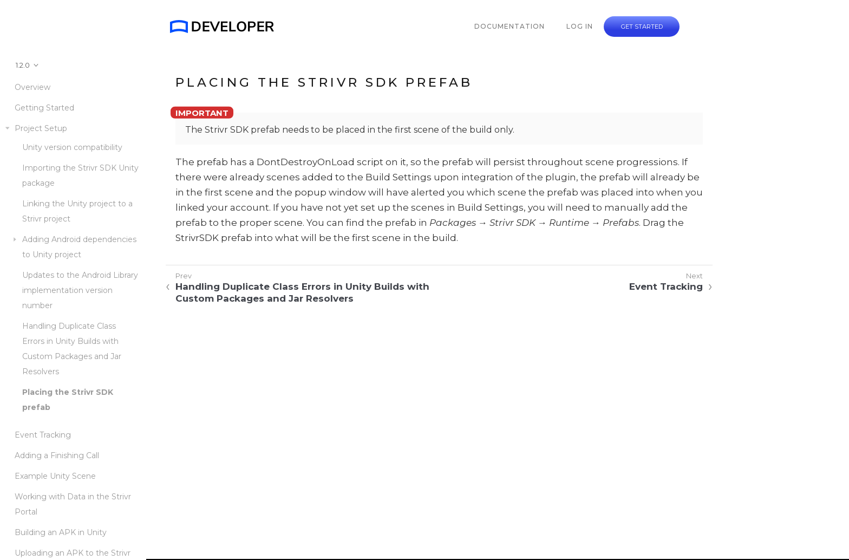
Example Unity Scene (55, 476)
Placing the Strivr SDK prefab (67, 399)
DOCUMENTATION (509, 26)
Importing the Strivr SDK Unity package (80, 175)
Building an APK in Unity (61, 532)
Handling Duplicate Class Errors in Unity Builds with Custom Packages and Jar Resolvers (71, 348)
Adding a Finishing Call (57, 455)
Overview (32, 87)
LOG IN (579, 26)
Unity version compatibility (72, 147)
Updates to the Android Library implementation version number (80, 290)
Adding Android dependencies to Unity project (79, 247)
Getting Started (44, 108)
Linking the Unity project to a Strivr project (77, 211)
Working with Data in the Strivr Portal (73, 504)
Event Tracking (43, 435)
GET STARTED (642, 26)
